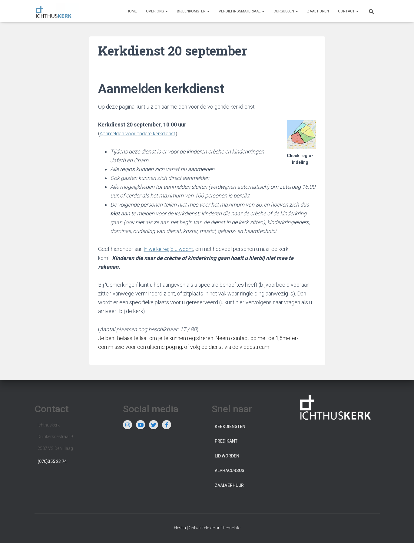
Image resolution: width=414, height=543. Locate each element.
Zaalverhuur (229, 485)
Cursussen (285, 11)
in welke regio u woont (170, 248)
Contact (348, 11)
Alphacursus (229, 470)
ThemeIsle (230, 527)
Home (132, 11)
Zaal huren (318, 11)
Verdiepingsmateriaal (241, 11)
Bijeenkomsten (193, 11)
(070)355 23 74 (52, 461)
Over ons (157, 11)
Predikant (226, 440)
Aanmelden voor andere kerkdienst (140, 133)
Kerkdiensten (230, 425)
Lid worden (227, 455)
